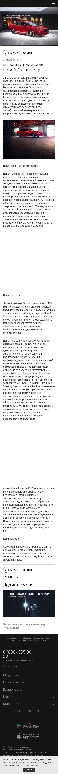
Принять (29, 770)
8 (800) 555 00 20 (17, 654)
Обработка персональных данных (18, 747)
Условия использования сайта (17, 750)
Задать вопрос (11, 666)
